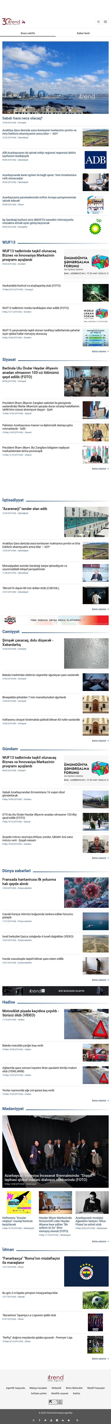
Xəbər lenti (83, 33)
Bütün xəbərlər (99, 351)
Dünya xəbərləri (16, 870)
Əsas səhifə (28, 33)
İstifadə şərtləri (39, 1393)
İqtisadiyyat (13, 500)
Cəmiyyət (10, 631)
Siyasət (9, 359)
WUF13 (8, 242)
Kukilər (76, 1393)
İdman (8, 1249)
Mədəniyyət (13, 1108)
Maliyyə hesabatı (38, 1388)
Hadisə (8, 1002)
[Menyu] (105, 22)
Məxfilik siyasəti (59, 1393)
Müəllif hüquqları (96, 1388)
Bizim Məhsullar (74, 1388)
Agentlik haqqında (15, 1388)
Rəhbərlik (56, 1388)
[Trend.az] (13, 21)
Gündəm (10, 749)
